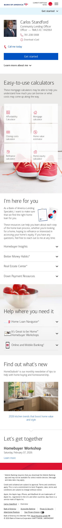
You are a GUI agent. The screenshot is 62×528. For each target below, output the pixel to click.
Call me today (15, 46)
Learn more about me (16, 65)
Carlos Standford (10, 504)
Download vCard (29, 39)
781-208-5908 (29, 35)
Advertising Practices (12, 512)
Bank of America (10, 509)
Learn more (10, 457)
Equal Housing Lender (39, 516)
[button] (31, 11)
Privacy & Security (46, 509)
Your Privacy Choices (32, 512)
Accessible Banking (28, 509)
